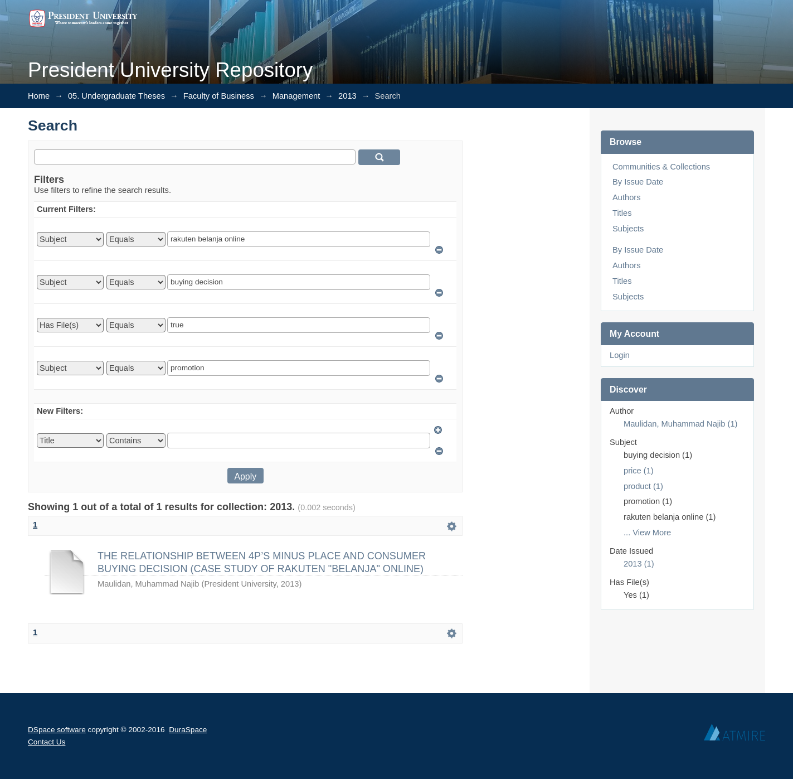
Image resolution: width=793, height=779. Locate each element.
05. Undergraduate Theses (116, 95)
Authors (626, 197)
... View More (647, 532)
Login (620, 355)
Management (296, 95)
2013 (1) (639, 563)
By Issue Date (637, 181)
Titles (621, 213)
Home (39, 95)
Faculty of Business (218, 95)
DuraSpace (188, 729)
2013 (347, 95)
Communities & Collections (661, 166)
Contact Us (46, 742)
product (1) (643, 486)
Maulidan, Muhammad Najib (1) (680, 423)
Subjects (628, 228)
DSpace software (57, 729)
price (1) (639, 470)
